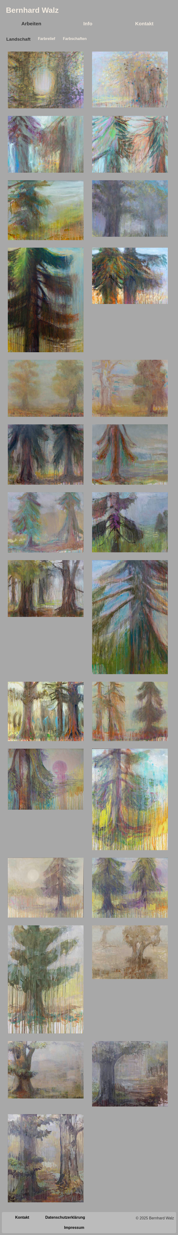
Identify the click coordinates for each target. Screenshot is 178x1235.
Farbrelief (46, 39)
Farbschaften (74, 39)
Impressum (74, 1228)
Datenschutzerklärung (65, 1217)
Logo (68, 10)
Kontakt (144, 23)
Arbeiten (31, 23)
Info (87, 23)
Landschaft (17, 39)
